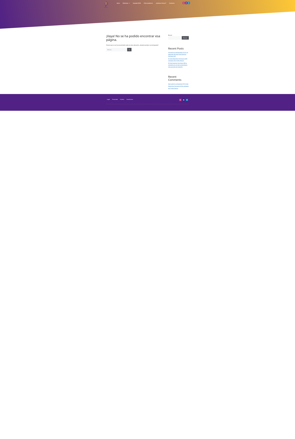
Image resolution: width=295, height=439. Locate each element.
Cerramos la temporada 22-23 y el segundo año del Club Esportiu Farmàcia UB (178, 54)
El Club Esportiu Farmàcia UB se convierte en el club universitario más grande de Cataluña (177, 65)
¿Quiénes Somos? (161, 3)
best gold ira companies (175, 84)
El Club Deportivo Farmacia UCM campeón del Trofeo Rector (178, 86)
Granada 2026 (137, 3)
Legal (108, 99)
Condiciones (129, 99)
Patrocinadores (148, 3)
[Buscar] (129, 49)
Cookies (122, 99)
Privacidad (115, 99)
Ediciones (126, 3)
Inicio (118, 3)
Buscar (170, 35)
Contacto (171, 3)
